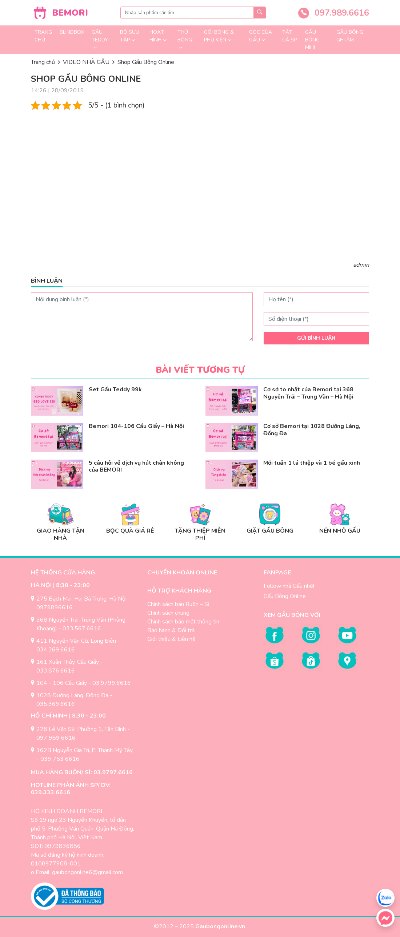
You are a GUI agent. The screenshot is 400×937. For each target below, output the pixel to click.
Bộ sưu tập (129, 36)
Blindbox (72, 32)
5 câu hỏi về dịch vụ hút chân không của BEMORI (136, 466)
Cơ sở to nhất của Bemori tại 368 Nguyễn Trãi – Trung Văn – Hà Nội (308, 392)
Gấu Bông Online (285, 596)
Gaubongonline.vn (221, 926)
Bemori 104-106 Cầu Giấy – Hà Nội (136, 426)
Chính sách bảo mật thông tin (183, 622)
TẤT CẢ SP (289, 36)
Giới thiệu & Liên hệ (171, 639)
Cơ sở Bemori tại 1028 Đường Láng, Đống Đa (311, 429)
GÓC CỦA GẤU (260, 36)
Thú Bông (184, 36)
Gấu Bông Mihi (312, 40)
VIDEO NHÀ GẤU (86, 62)
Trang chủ (43, 36)
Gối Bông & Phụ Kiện (219, 36)
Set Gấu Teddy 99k (115, 389)
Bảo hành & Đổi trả (171, 630)
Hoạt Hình (156, 36)
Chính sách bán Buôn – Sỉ (178, 604)
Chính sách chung (168, 613)
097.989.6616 (333, 13)
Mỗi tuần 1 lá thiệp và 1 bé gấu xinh (311, 463)
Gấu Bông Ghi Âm (349, 36)
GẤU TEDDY (100, 36)
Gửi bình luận (316, 338)
